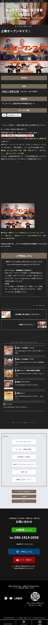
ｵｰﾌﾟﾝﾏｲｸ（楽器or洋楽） (24, 449)
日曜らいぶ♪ (20, 393)
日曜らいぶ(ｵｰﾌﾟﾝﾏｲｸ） (24, 479)
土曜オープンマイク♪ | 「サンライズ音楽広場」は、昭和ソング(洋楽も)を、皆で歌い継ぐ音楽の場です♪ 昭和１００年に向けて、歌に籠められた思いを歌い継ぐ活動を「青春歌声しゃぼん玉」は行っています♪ (23, 1)
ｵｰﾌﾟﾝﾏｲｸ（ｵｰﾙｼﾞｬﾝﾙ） (24, 442)
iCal (4, 115)
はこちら (28, 530)
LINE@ (18, 598)
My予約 (24, 496)
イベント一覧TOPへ (24, 492)
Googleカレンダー (14, 115)
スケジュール (24, 624)
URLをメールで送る (35, 605)
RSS (24, 501)
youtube (10, 598)
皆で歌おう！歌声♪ (24, 457)
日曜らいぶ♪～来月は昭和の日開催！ (28, 370)
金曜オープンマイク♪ (23, 382)
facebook (5, 598)
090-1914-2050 (24, 540)
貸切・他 (24, 472)
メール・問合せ (25, 559)
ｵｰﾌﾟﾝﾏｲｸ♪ (9, 404)
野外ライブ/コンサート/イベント (24, 464)
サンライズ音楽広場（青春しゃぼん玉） (24, 12)
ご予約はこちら (26, 551)
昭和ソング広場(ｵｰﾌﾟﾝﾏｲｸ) (25, 348)
